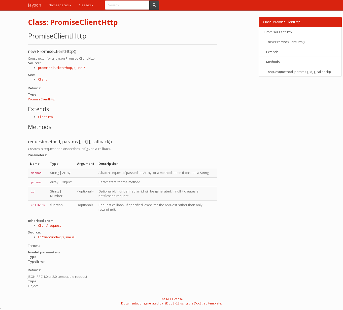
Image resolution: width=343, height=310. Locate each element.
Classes (86, 5)
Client (42, 79)
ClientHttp (45, 116)
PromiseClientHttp (41, 99)
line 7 (81, 67)
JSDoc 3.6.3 (172, 303)
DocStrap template (207, 303)
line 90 (70, 237)
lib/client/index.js (51, 237)
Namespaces (60, 5)
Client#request (49, 225)
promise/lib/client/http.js (56, 67)
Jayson (34, 5)
